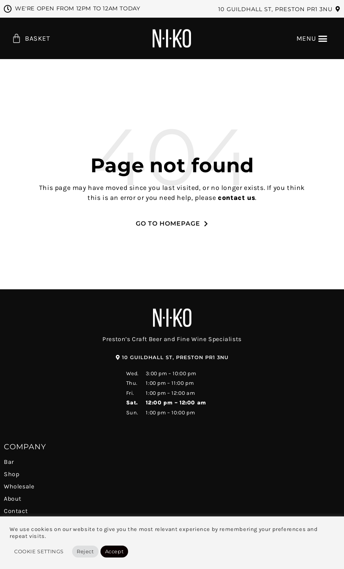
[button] (279, 9)
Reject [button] (85, 551)
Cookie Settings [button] (39, 551)
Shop (11, 474)
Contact (16, 511)
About (12, 498)
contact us (236, 197)
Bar (9, 461)
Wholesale (19, 486)
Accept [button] (114, 551)
